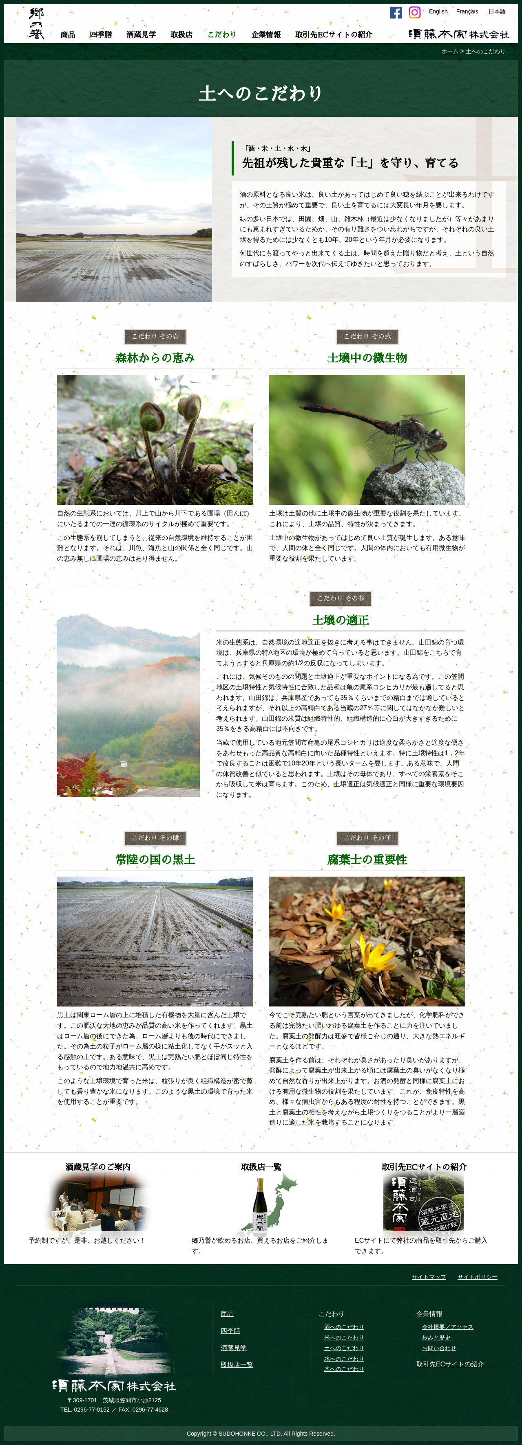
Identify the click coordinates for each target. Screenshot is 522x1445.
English (438, 11)
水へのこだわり (344, 1358)
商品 (67, 35)
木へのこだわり (344, 1369)
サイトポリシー (478, 1277)
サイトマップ (429, 1277)
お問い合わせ (439, 1348)
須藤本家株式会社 (459, 34)
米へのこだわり (344, 1337)
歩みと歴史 (436, 1337)
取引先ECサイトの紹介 (333, 35)
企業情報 (266, 35)
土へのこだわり (344, 1348)
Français (467, 11)
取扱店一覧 (237, 1364)
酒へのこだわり (344, 1327)
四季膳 (101, 35)
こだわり (222, 35)
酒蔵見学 (141, 35)
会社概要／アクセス (447, 1327)
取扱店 (181, 35)
